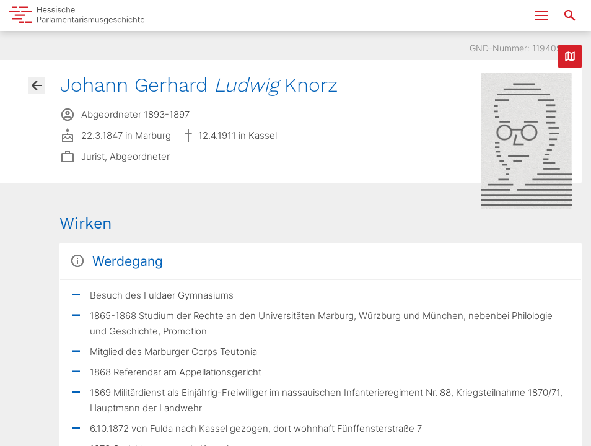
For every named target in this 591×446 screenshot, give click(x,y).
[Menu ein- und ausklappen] (541, 15)
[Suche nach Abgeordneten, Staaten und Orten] (570, 15)
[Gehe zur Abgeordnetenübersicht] (36, 85)
